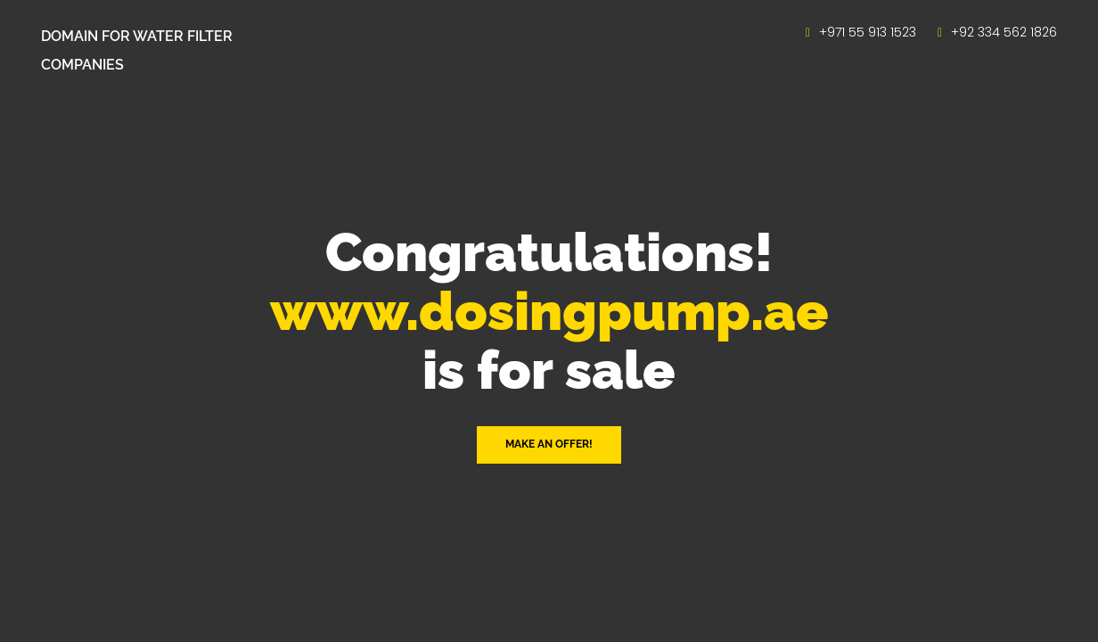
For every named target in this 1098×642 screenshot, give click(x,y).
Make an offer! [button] (549, 444)
